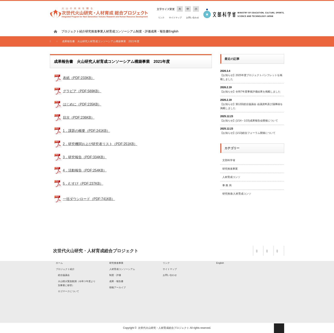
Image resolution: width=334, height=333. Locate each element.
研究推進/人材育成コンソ (236, 193)
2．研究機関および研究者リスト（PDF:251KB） (100, 144)
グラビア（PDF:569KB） (82, 91)
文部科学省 (228, 160)
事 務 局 (227, 185)
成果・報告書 (160, 31)
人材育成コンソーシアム (119, 31)
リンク (161, 17)
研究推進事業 (94, 31)
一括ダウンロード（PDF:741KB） (89, 199)
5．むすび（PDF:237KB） (83, 183)
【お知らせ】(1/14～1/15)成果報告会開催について (249, 120)
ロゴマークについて (68, 291)
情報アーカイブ (117, 287)
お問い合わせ (192, 17)
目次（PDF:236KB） (78, 117)
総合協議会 (64, 275)
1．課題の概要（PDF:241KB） (86, 131)
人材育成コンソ (231, 177)
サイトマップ (175, 17)
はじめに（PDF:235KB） (82, 104)
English (174, 31)
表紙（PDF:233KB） (78, 78)
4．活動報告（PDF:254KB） (85, 170)
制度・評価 (143, 31)
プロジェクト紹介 (73, 31)
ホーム (59, 263)
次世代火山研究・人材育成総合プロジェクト (163, 327)
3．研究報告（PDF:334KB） (85, 157)
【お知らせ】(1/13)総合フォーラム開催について (247, 132)
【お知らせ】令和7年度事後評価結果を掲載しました (250, 91)
